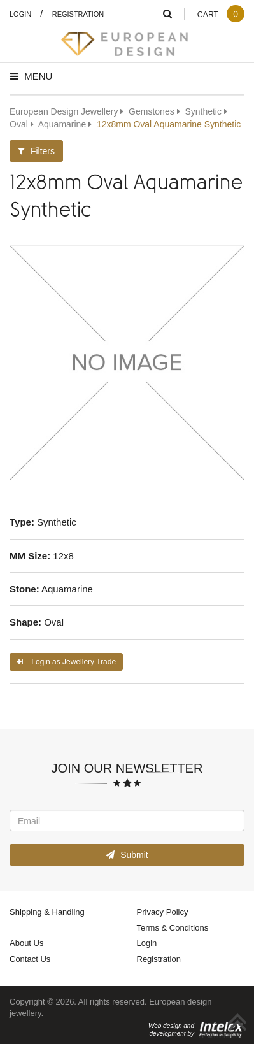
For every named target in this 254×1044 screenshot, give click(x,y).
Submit (127, 854)
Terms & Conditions (173, 927)
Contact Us (30, 958)
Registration (78, 13)
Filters (36, 151)
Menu (31, 75)
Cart (220, 14)
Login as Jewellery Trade (66, 661)
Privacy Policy (162, 911)
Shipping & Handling (47, 911)
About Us (26, 942)
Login (20, 13)
